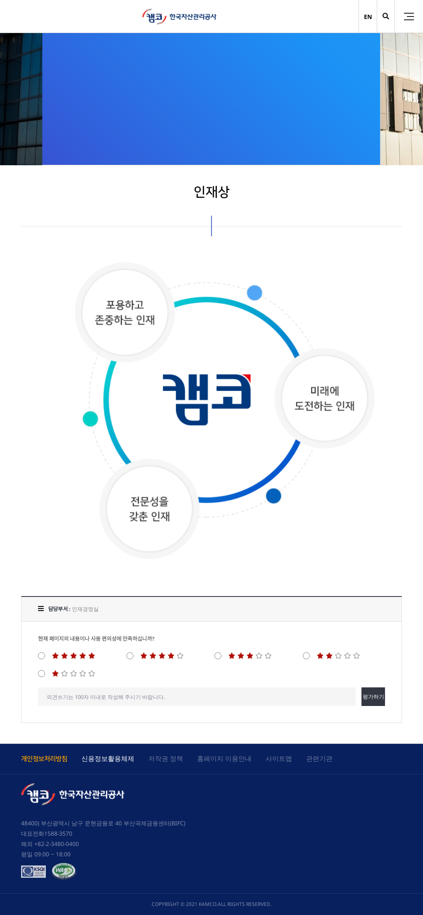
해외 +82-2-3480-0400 (50, 844)
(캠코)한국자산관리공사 (179, 16)
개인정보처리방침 (44, 759)
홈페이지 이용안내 (224, 758)
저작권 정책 (165, 758)
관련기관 (319, 758)
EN (368, 17)
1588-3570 (58, 833)
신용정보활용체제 (107, 758)
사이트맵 (279, 758)
